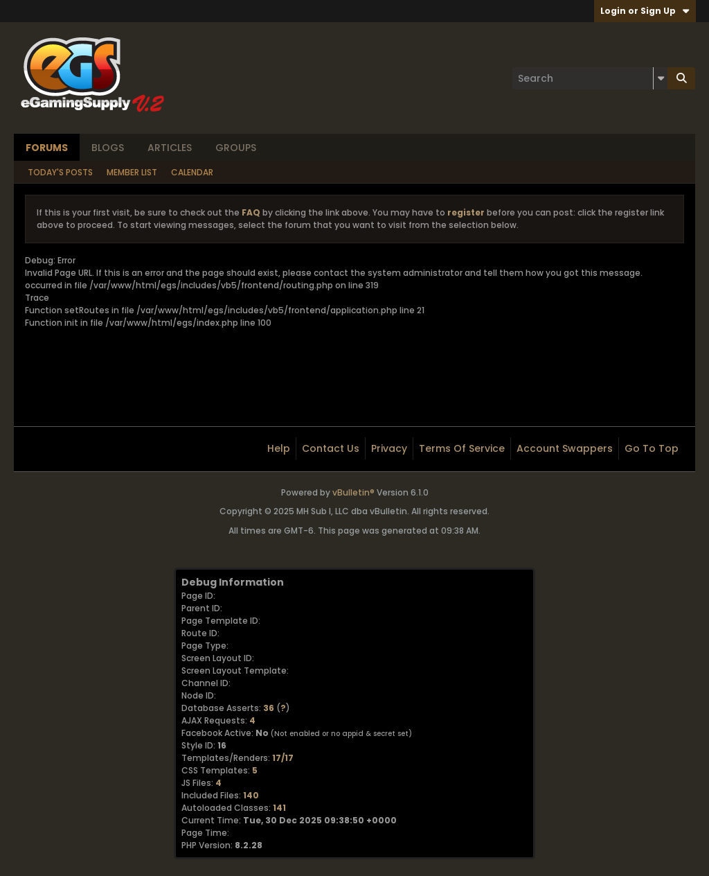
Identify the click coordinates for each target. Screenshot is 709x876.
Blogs (107, 148)
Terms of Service (462, 448)
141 (279, 808)
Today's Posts (60, 172)
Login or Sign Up (645, 11)
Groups (235, 148)
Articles (169, 148)
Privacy (389, 448)
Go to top (652, 448)
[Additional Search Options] (660, 78)
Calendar (192, 172)
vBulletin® (353, 492)
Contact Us (330, 448)
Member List (132, 172)
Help (278, 448)
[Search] (589, 78)
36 (268, 708)
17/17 (283, 758)
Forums (47, 148)
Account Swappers (565, 448)
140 (251, 795)
